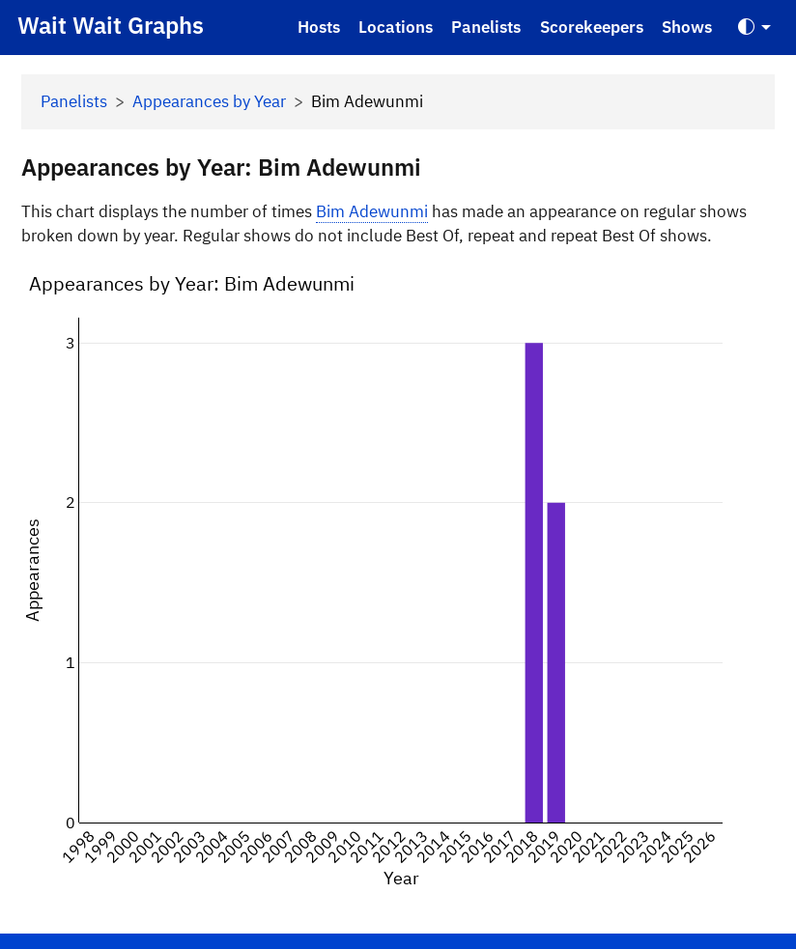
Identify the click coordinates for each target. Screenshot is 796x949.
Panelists (486, 27)
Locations (395, 27)
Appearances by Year (209, 101)
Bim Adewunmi (372, 211)
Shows (687, 27)
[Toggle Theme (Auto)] (754, 27)
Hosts (319, 27)
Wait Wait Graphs (110, 25)
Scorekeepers (591, 27)
